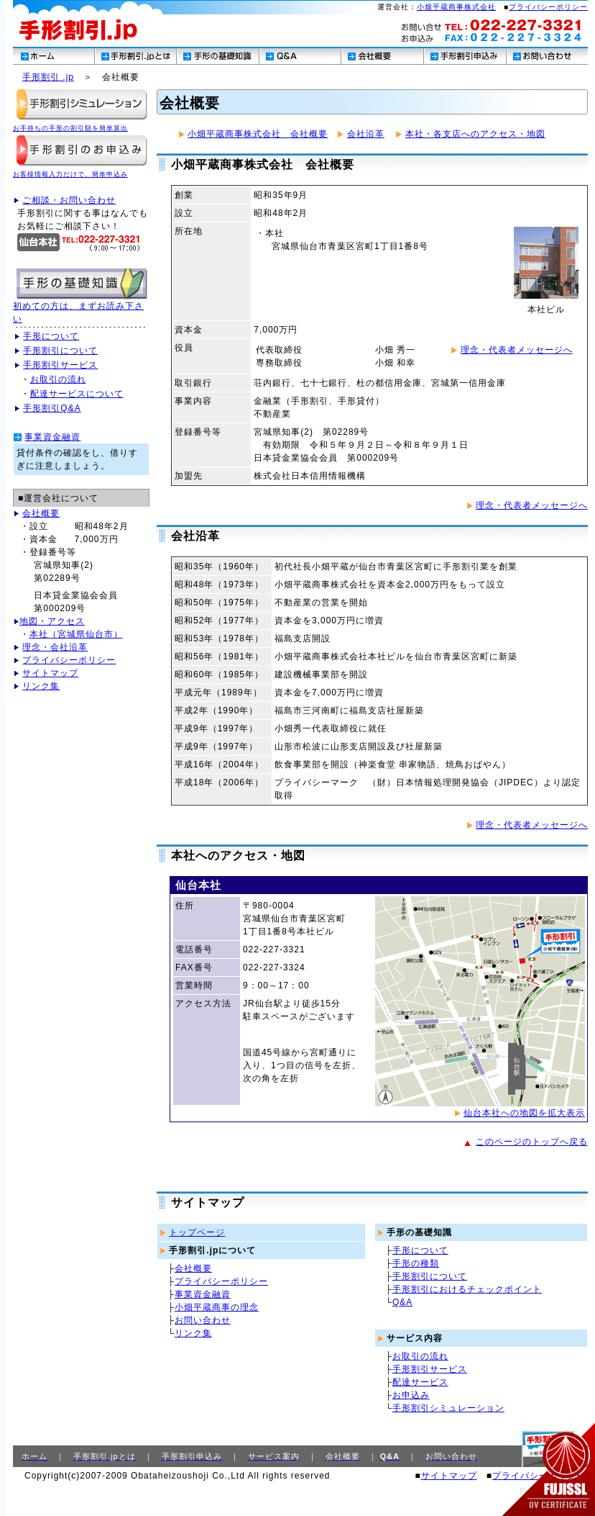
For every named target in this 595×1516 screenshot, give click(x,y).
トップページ (197, 1232)
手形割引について (60, 351)
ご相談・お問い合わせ (69, 200)
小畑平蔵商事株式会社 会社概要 (258, 134)
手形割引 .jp (48, 77)
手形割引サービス (60, 365)
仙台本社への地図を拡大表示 (524, 1113)
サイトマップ (50, 673)
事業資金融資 (52, 437)
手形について (51, 336)
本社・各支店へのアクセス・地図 (475, 134)
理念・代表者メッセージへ (517, 350)
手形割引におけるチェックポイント (467, 1289)
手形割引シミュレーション (448, 1408)
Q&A (402, 1302)
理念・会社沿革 (55, 647)
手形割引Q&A (51, 408)
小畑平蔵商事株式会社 (456, 7)
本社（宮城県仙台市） (76, 634)
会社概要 (41, 513)
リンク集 (41, 686)
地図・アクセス (52, 621)
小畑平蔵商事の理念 (217, 1307)
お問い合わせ (203, 1320)
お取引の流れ (58, 379)
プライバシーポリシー (548, 7)
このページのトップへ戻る (532, 1142)
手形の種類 (415, 1263)
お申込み (411, 1395)
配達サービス (420, 1382)
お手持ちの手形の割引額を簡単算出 (70, 128)
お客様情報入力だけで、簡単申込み (70, 174)
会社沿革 (365, 134)
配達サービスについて (77, 394)
